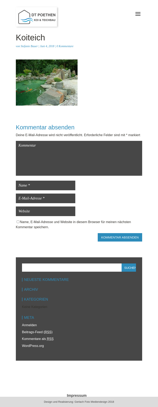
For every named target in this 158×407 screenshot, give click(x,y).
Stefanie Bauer (29, 46)
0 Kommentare (65, 46)
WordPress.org (33, 346)
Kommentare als (38, 339)
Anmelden (29, 325)
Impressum (77, 395)
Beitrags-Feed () (37, 332)
